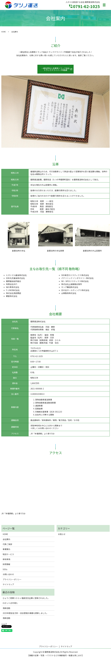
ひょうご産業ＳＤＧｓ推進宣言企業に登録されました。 (26, 598)
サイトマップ (8, 584)
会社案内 (6, 539)
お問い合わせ (8, 574)
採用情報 (6, 564)
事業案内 (6, 549)
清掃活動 (6, 608)
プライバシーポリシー (12, 579)
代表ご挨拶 (7, 544)
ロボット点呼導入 (10, 603)
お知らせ (61, 534)
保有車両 (6, 559)
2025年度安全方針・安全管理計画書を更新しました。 (25, 613)
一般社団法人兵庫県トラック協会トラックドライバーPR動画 (55, 69)
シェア (4, 623)
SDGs (5, 569)
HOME (3, 31)
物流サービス (8, 554)
